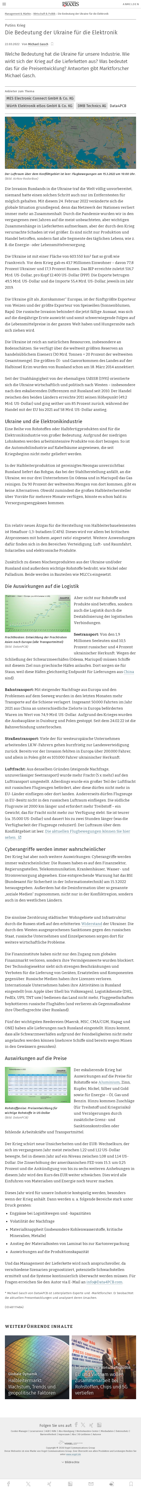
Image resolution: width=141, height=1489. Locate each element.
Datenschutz (122, 1431)
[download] (111, 1484)
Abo (74, 1434)
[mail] (91, 1484)
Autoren (97, 1434)
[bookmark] (52, 44)
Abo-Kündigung (67, 1431)
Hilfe (54, 1431)
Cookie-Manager (19, 1431)
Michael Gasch (38, 44)
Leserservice (37, 1431)
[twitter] (29, 1484)
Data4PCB (118, 106)
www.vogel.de (73, 1454)
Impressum (64, 1434)
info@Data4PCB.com (104, 1282)
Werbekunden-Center (87, 1431)
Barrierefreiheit (48, 1434)
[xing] (50, 1484)
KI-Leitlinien (84, 1434)
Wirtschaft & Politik (44, 13)
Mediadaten (107, 1431)
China (129, 672)
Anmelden (131, 4)
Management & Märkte (18, 13)
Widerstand (91, 924)
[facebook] (9, 1484)
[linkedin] (71, 1484)
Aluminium (109, 1082)
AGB (47, 1431)
